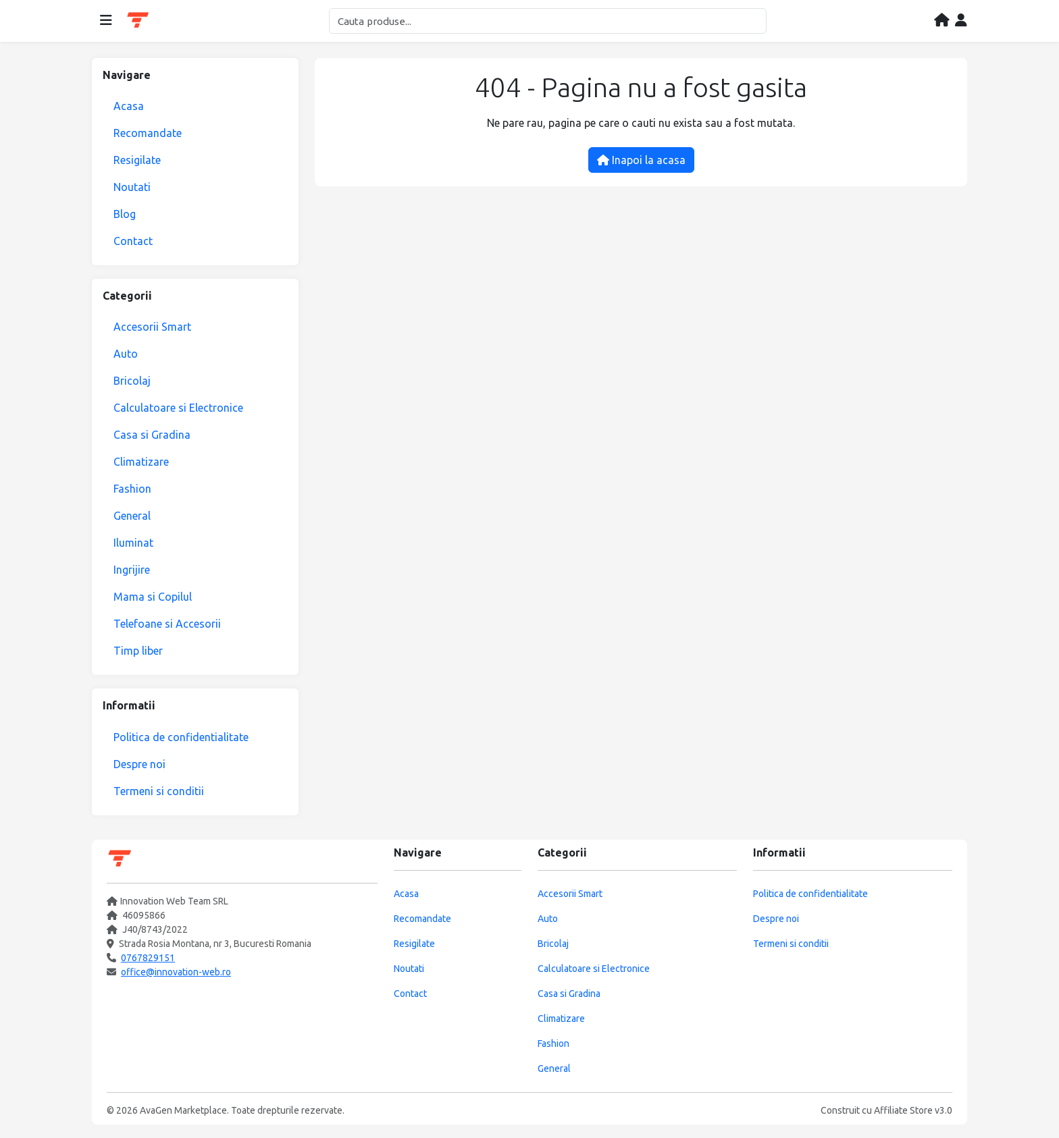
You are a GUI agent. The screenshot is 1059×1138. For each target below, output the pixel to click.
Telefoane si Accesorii (167, 624)
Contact (133, 241)
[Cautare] (548, 21)
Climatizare (141, 462)
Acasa (128, 106)
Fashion (132, 489)
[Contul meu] (961, 21)
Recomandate (147, 133)
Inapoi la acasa (641, 160)
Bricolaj (132, 381)
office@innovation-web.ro (176, 972)
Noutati (132, 187)
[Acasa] (942, 21)
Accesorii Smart (152, 327)
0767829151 (148, 957)
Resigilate (137, 160)
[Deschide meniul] (106, 21)
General (132, 516)
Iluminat (133, 543)
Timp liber (138, 651)
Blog (124, 214)
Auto (125, 354)
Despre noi (139, 764)
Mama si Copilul (152, 597)
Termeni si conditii (158, 791)
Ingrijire (131, 570)
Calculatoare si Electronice (178, 408)
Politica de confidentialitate (181, 737)
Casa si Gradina (151, 435)
